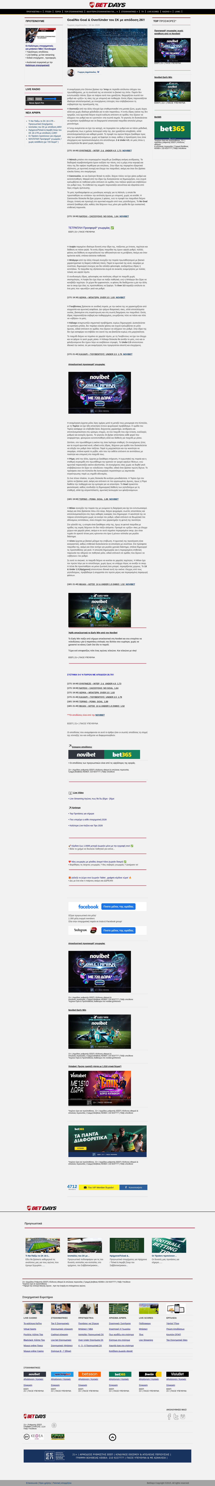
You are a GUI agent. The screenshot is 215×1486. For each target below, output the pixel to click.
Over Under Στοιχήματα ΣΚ (90, 1340)
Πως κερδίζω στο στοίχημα (121, 1334)
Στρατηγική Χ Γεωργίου (119, 1329)
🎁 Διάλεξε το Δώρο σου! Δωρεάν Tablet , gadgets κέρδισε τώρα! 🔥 (99, 877)
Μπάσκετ (143, 1329)
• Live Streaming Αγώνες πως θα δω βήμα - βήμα (91, 798)
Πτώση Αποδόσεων (175, 1329)
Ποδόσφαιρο (145, 1323)
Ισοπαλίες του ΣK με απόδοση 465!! (45, 127)
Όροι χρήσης (45, 1483)
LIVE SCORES (153, 11)
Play (30, 99)
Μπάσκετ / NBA (85, 1329)
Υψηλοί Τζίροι (172, 1323)
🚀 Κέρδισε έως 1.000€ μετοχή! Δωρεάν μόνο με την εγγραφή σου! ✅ (100, 846)
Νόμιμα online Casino (34, 1351)
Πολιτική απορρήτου (62, 1483)
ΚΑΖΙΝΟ (166, 11)
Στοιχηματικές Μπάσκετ (62, 1345)
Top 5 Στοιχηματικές (60, 1323)
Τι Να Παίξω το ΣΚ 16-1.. (37, 1256)
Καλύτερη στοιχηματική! (38, 65)
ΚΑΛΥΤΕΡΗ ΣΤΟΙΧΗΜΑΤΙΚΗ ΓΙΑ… (102, 11)
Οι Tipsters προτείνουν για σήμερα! (45, 136)
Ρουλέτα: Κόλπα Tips (33, 1334)
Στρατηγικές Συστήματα (120, 1323)
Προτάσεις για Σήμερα (88, 1323)
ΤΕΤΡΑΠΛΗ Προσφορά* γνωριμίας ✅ (91, 227)
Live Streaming (146, 1340)
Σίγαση (38, 99)
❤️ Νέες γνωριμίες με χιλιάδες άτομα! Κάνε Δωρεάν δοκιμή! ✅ (97, 861)
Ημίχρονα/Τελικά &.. (119, 1256)
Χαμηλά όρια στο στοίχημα (121, 1345)
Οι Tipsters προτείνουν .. (164, 1256)
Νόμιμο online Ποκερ (33, 1345)
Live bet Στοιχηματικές (61, 1340)
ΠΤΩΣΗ (48, 11)
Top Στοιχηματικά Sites (176, 1340)
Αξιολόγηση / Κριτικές (33, 1379)
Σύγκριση (28, 1385)
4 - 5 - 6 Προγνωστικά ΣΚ (90, 1345)
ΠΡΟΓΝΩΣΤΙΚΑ (34, 11)
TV (142, 11)
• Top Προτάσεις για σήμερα (81, 813)
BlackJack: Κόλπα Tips (34, 1340)
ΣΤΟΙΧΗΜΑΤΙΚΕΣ (129, 11)
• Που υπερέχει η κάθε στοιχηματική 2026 (87, 819)
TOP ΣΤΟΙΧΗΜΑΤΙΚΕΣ (73, 11)
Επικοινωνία (31, 1483)
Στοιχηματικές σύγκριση (62, 1329)
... (44, 1265)
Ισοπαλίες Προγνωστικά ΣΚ (91, 1334)
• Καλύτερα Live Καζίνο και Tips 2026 (85, 825)
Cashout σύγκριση (59, 1334)
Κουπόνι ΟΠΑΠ (173, 1334)
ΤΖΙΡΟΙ (58, 11)
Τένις (141, 1334)
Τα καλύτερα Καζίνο (33, 1323)
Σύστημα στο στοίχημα (119, 1340)
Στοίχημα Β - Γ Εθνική (61, 1351)
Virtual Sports (30, 1329)
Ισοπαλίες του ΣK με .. (78, 1256)
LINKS (177, 11)
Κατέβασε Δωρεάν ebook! (121, 1351)
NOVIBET (127, 150)
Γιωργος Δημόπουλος (87, 72)
